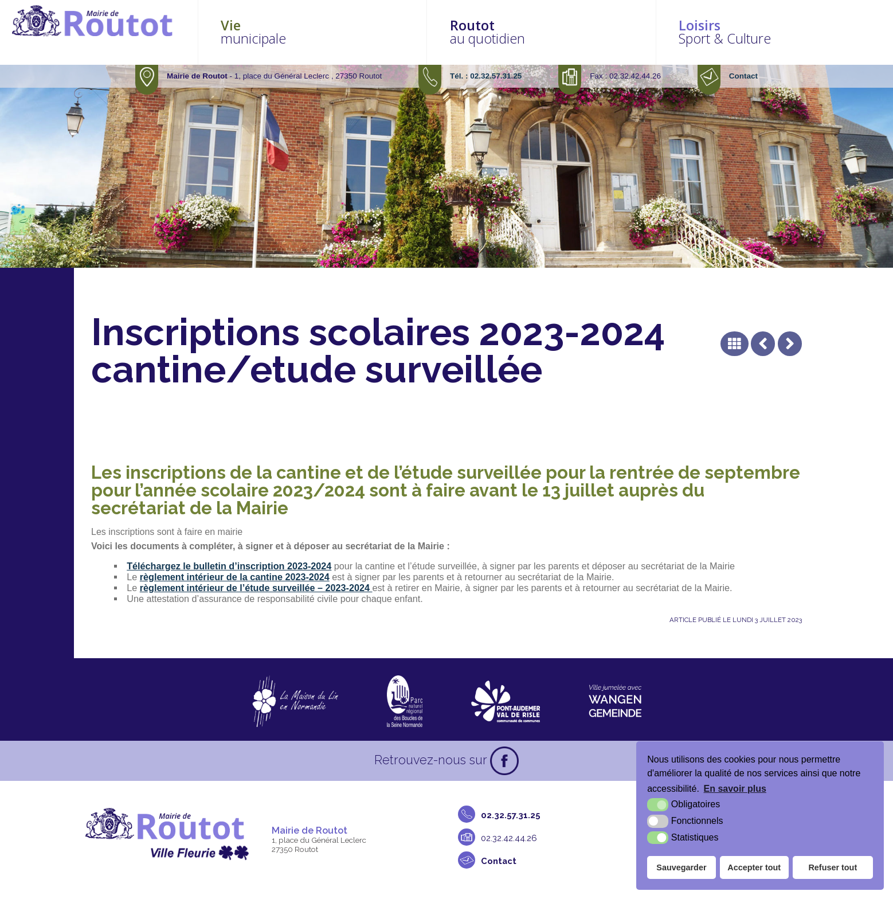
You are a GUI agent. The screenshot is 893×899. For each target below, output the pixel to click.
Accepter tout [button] (754, 867)
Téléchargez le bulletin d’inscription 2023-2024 (229, 566)
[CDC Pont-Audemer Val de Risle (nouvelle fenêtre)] (505, 701)
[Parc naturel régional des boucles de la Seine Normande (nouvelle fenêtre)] (404, 701)
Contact (743, 76)
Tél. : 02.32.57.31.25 (486, 76)
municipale (370, 32)
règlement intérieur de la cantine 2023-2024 (235, 577)
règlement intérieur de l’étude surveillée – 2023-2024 (256, 588)
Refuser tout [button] (832, 867)
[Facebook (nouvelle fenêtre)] (504, 760)
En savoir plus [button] (735, 789)
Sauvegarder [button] (681, 867)
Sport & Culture (782, 32)
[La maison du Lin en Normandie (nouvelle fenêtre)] (295, 701)
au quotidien (576, 32)
